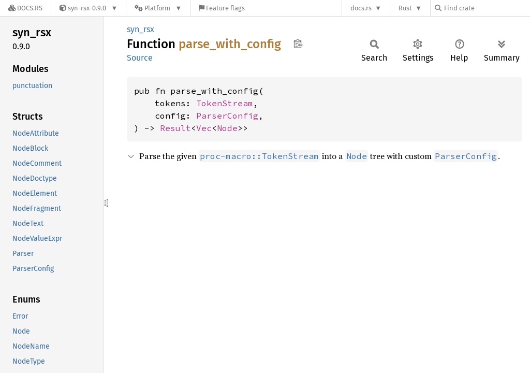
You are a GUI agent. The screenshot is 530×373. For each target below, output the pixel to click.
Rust (405, 8)
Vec (204, 128)
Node (227, 128)
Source (140, 58)
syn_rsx (140, 29)
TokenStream (224, 103)
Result (175, 128)
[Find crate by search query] (486, 8)
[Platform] (158, 8)
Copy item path (297, 43)
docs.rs (361, 8)
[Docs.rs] (25, 8)
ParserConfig (227, 115)
